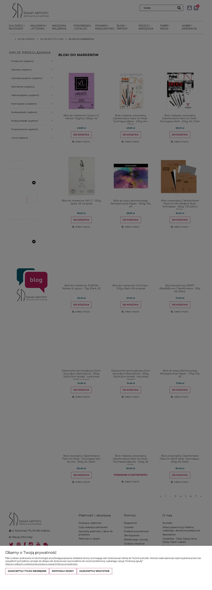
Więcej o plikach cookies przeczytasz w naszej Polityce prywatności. (41, 564)
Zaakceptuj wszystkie (94, 571)
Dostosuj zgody (63, 571)
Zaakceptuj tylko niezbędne (27, 571)
